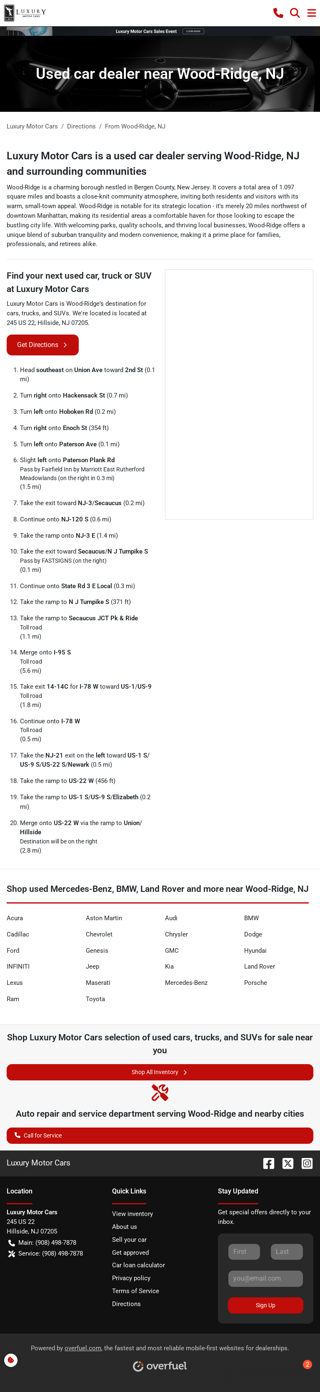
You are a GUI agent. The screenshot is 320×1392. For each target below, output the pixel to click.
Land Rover (259, 966)
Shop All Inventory (160, 1072)
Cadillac (18, 934)
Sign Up (265, 1305)
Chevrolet (99, 934)
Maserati (98, 983)
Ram (13, 999)
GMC (172, 950)
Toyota (95, 999)
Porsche (255, 983)
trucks (30, 313)
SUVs (61, 313)
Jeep (92, 966)
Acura (15, 918)
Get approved (130, 1252)
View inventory (132, 1214)
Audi (171, 918)
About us (124, 1227)
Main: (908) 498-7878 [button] (42, 1243)
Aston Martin (104, 918)
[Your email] (265, 1278)
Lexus (15, 983)
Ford (13, 950)
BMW (251, 918)
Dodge (253, 934)
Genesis (97, 950)
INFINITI (18, 966)
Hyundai (255, 950)
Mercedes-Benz (186, 983)
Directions (126, 1304)
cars (13, 313)
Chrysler (176, 934)
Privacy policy (131, 1278)
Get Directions (42, 345)
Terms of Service (135, 1291)
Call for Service (38, 1134)
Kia (169, 966)
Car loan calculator (138, 1265)
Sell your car (129, 1239)
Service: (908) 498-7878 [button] (45, 1254)
